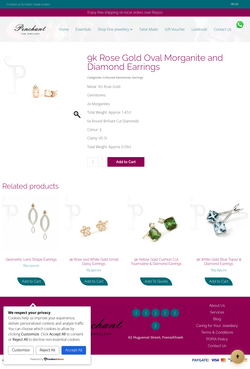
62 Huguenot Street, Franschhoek (155, 337)
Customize (21, 350)
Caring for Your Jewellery (217, 326)
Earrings (137, 77)
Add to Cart (126, 162)
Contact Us (217, 346)
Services (217, 312)
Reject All (47, 350)
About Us (217, 305)
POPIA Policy (217, 339)
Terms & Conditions (217, 332)
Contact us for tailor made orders (28, 4)
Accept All (73, 350)
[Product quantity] (93, 162)
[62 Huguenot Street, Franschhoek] (155, 326)
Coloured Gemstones (117, 77)
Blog (217, 319)
